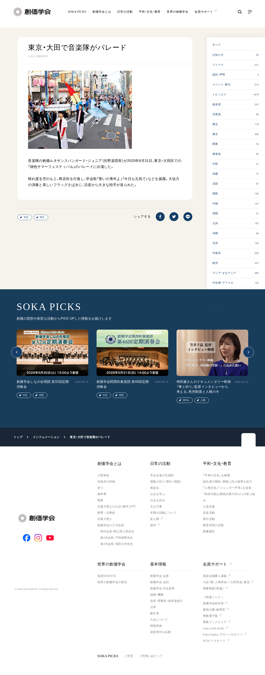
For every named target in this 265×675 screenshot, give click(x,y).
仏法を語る (157, 500)
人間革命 (103, 475)
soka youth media (213, 628)
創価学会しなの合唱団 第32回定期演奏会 (43, 384)
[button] (16, 352)
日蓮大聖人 (104, 519)
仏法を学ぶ (157, 494)
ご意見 (128, 656)
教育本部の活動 (213, 525)
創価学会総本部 (213, 603)
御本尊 (101, 494)
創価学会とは (101, 14)
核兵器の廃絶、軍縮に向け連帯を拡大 (227, 481)
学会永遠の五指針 (162, 475)
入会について (159, 619)
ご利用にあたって (151, 656)
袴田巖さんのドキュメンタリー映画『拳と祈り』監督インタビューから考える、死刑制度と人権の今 (204, 386)
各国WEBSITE (106, 576)
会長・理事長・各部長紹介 (166, 600)
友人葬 (154, 519)
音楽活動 (209, 512)
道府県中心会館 (160, 632)
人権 (203, 400)
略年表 (154, 613)
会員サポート (217, 564)
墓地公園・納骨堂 (214, 609)
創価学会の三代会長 (110, 525)
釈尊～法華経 (106, 512)
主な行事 (156, 506)
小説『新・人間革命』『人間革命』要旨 (226, 582)
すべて (216, 44)
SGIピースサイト (214, 640)
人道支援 (209, 506)
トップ (17, 437)
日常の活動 (124, 14)
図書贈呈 (209, 531)
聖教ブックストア (215, 622)
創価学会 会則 (159, 582)
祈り (100, 487)
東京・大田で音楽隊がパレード (90, 437)
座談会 (154, 487)
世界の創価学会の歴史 (112, 582)
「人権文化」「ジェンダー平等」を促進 (227, 487)
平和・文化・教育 (150, 14)
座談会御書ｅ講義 (215, 576)
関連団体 (156, 625)
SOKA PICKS (77, 14)
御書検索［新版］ (213, 588)
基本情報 (158, 564)
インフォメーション (46, 437)
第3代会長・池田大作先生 (116, 544)
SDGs (186, 400)
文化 (25, 395)
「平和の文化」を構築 (216, 475)
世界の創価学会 (177, 14)
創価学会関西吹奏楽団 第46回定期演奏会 (123, 384)
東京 (42, 217)
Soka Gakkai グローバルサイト (223, 634)
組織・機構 (156, 594)
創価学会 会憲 (159, 576)
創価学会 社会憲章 (162, 588)
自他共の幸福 (106, 481)
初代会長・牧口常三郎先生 (117, 531)
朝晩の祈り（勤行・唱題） (165, 481)
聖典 (100, 500)
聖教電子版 (210, 615)
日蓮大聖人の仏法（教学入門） (116, 506)
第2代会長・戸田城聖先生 (116, 537)
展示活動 (209, 519)
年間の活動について (163, 512)
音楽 (26, 217)
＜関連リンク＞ (213, 597)
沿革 (153, 607)
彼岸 (153, 525)
